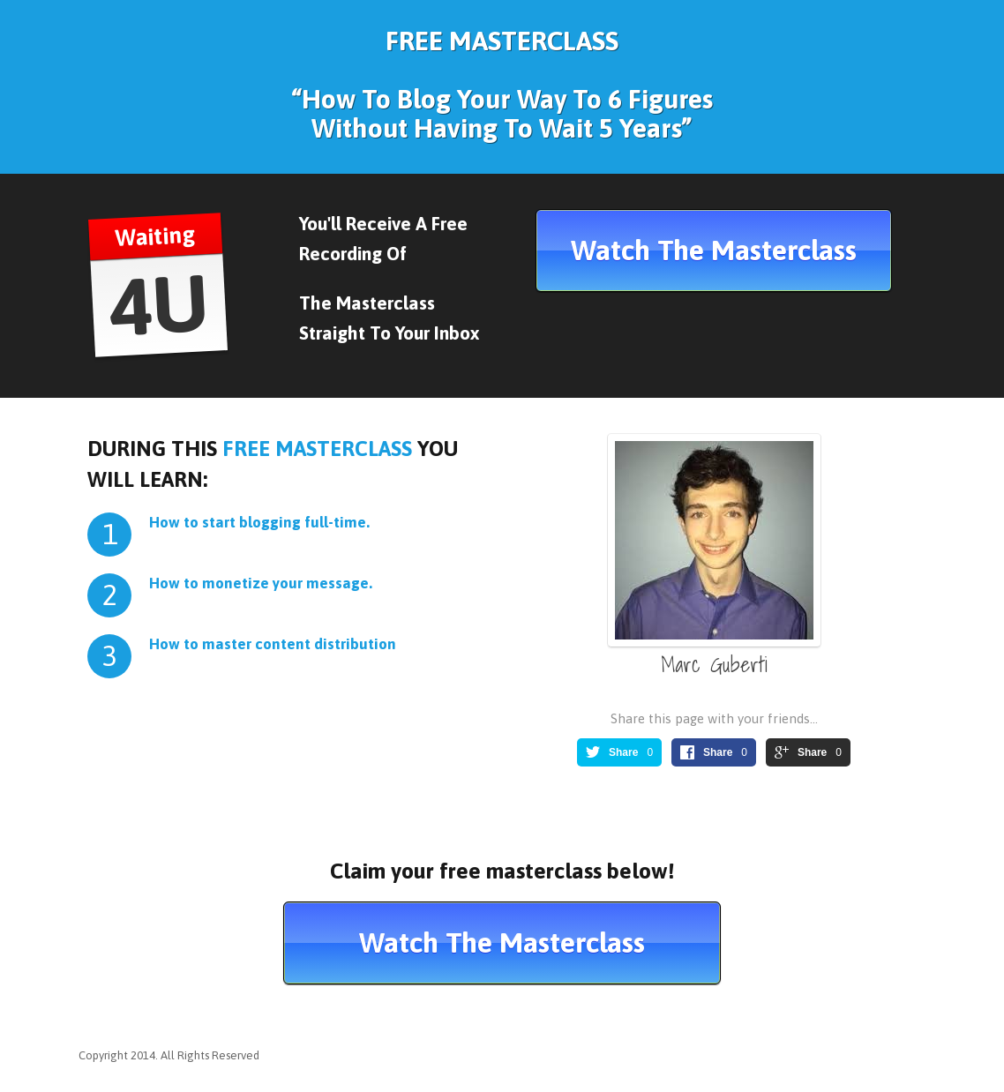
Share (623, 752)
